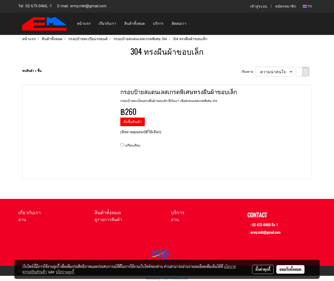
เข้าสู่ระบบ (258, 6)
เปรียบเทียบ (132, 145)
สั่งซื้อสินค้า (132, 122)
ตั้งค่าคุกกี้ (262, 269)
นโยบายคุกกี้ (65, 272)
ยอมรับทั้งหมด (290, 269)
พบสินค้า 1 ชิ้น (31, 71)
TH (307, 6)
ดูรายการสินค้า (108, 219)
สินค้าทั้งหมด (134, 24)
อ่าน (22, 219)
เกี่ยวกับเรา (107, 24)
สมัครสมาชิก (285, 6)
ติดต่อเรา (179, 24)
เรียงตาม (248, 72)
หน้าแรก (84, 24)
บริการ (158, 24)
